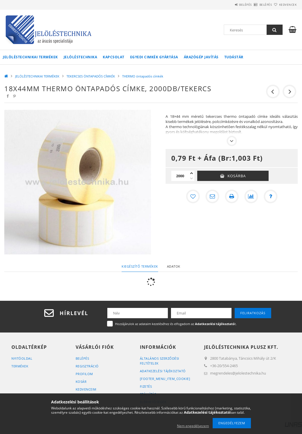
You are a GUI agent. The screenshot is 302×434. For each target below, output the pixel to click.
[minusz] (191, 178)
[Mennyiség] (180, 176)
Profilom (84, 374)
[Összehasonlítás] (251, 196)
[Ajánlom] (212, 196)
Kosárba (236, 175)
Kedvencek (284, 5)
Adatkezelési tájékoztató (163, 371)
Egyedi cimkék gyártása (154, 57)
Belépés (229, 5)
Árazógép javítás (201, 57)
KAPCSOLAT (113, 57)
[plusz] (191, 173)
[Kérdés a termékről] (270, 196)
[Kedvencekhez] (193, 196)
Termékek (19, 366)
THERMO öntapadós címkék (142, 76)
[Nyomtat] (232, 196)
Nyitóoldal (21, 358)
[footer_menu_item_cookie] (165, 379)
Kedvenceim (86, 389)
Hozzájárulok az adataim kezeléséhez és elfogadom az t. (176, 324)
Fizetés (146, 386)
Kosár (81, 381)
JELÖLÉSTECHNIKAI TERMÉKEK (30, 57)
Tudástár (233, 57)
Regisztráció (87, 366)
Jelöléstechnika (80, 57)
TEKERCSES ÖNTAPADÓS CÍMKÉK (91, 76)
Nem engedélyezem (193, 425)
